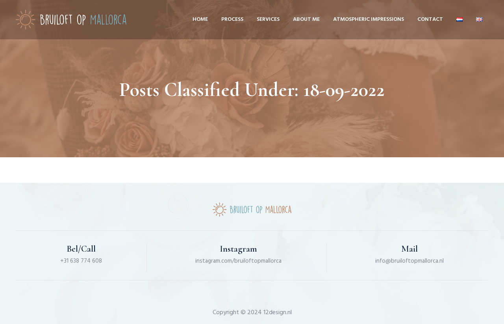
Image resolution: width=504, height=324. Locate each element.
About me (306, 19)
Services (268, 19)
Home (200, 19)
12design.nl (277, 312)
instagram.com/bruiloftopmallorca (238, 261)
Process (232, 19)
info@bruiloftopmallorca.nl (409, 261)
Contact (430, 19)
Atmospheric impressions (368, 19)
